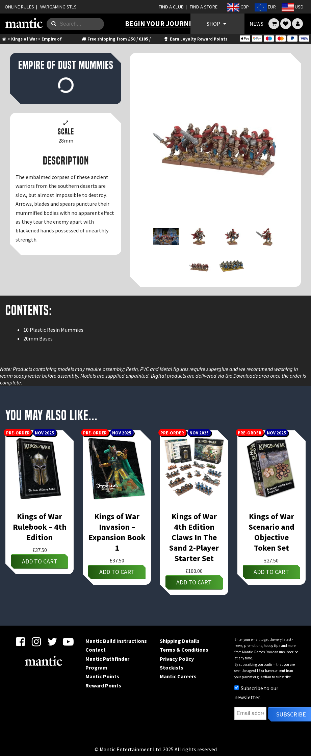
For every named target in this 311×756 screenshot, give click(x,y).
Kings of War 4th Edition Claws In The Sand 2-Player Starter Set (194, 537)
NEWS (256, 23)
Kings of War (24, 39)
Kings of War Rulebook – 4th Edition (40, 527)
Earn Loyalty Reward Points (195, 39)
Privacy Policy (177, 658)
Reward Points (103, 685)
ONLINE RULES (19, 7)
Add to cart (39, 561)
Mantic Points (102, 676)
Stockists (171, 667)
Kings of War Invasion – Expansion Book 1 (117, 532)
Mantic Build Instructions (116, 640)
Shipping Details (180, 640)
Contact (95, 649)
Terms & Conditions (184, 649)
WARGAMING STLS (58, 7)
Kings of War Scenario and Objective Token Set (271, 532)
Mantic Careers (178, 676)
